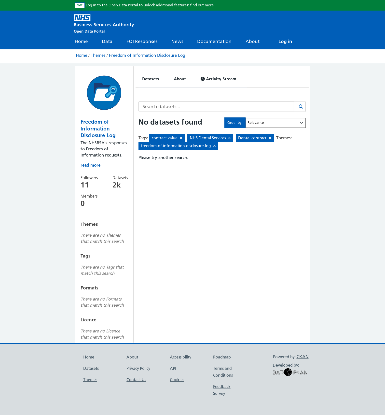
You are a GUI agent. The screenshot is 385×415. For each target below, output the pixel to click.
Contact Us (136, 379)
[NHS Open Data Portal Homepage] (104, 23)
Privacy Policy (138, 368)
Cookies (177, 379)
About (253, 41)
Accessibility (180, 357)
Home (81, 41)
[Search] (300, 106)
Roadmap (222, 357)
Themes (98, 55)
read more (90, 165)
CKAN (303, 356)
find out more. (202, 5)
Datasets (150, 78)
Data (107, 41)
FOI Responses (141, 41)
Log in (285, 41)
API (173, 368)
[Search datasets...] (216, 106)
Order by (234, 122)
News (177, 41)
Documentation (214, 41)
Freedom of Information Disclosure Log (147, 55)
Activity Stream (218, 78)
